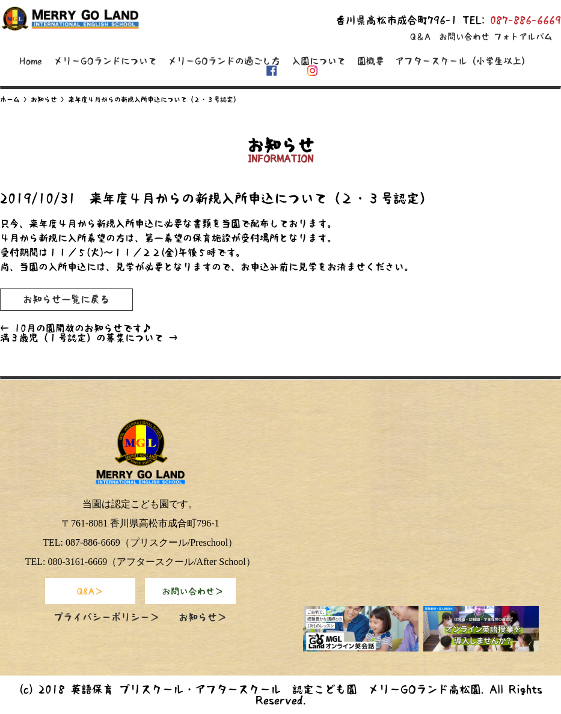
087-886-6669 (525, 20)
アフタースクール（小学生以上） (462, 61)
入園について (319, 61)
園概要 (370, 61)
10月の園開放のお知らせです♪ (76, 328)
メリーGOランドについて (105, 61)
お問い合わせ (464, 36)
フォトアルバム (523, 36)
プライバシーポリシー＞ (106, 617)
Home (30, 61)
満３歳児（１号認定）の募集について (89, 338)
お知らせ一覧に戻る (66, 299)
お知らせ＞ (203, 617)
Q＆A (420, 36)
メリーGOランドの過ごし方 (224, 61)
